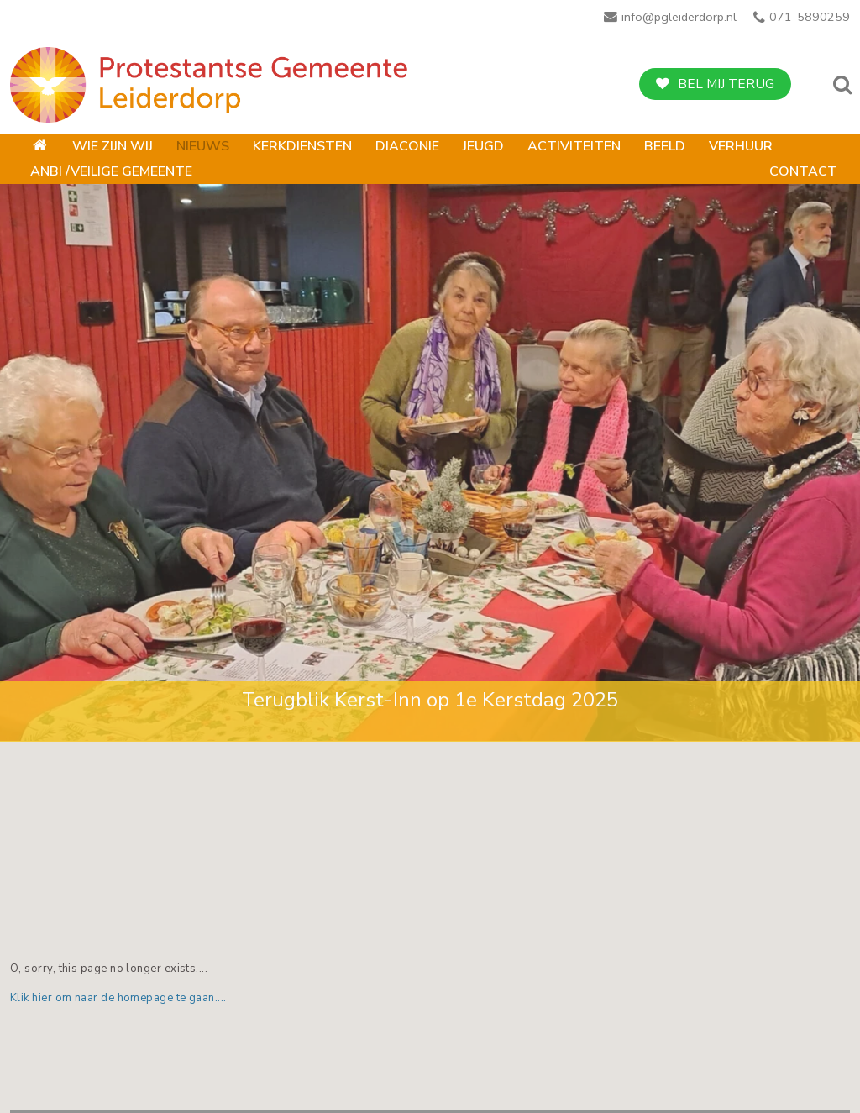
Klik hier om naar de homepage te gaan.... (118, 997)
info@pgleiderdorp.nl (679, 16)
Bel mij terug (726, 84)
